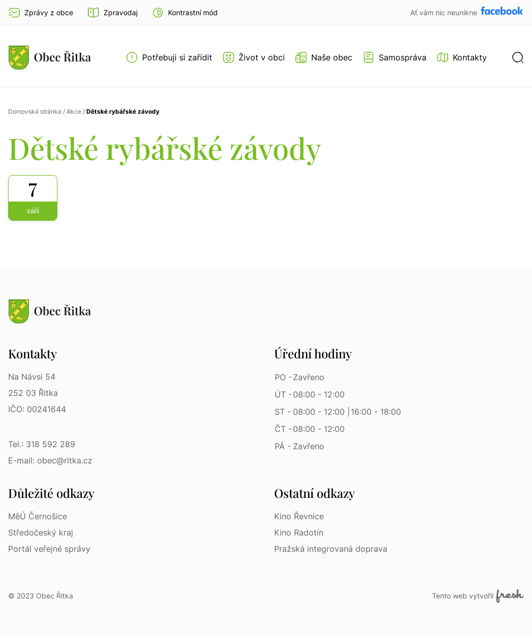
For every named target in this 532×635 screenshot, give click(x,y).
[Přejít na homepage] (49, 57)
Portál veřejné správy (49, 549)
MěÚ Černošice (37, 516)
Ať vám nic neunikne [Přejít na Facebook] (444, 12)
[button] (185, 13)
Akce (73, 111)
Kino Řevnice (299, 516)
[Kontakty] (462, 57)
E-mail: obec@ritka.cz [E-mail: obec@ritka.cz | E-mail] (50, 460)
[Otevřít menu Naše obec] (323, 57)
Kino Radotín (298, 532)
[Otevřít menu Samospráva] (394, 57)
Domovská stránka (34, 111)
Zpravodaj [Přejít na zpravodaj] (112, 13)
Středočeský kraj (40, 532)
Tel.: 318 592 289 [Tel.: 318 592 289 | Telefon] (41, 444)
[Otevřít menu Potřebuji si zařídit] (169, 57)
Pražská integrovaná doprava (330, 549)
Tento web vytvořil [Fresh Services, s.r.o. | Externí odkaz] (478, 596)
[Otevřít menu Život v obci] (253, 57)
